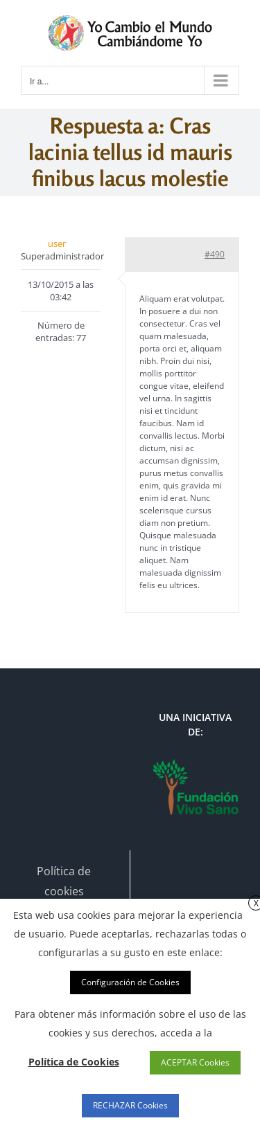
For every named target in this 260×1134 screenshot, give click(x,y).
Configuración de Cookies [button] (130, 982)
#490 (215, 254)
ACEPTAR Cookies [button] (195, 1062)
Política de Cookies (73, 1061)
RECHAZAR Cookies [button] (130, 1105)
